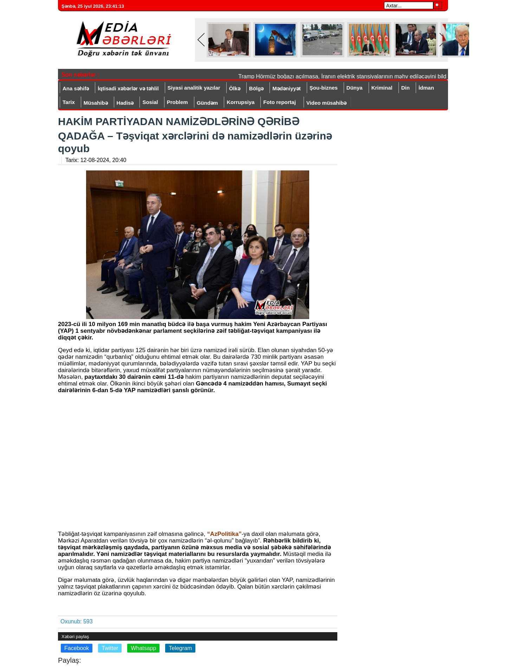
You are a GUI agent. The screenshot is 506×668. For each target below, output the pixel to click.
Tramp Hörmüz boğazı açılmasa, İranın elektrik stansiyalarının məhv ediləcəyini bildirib (347, 76)
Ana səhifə (76, 88)
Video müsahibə (326, 103)
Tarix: (95, 160)
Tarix (69, 102)
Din (405, 88)
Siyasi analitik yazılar (194, 88)
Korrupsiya (240, 102)
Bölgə (256, 88)
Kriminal (382, 88)
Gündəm (207, 103)
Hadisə (125, 103)
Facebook (76, 648)
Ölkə (234, 88)
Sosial (150, 102)
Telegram (180, 648)
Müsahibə (96, 103)
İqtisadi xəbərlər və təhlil (128, 88)
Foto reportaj (279, 102)
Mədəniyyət (286, 88)
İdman (426, 88)
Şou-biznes (324, 88)
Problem (177, 102)
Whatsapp (143, 648)
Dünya (354, 88)
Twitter (110, 648)
